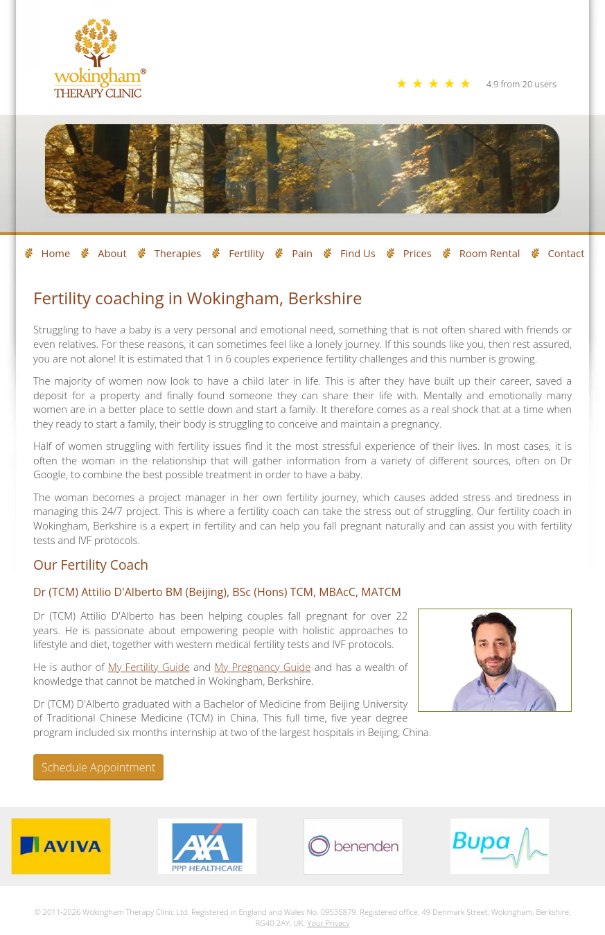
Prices (417, 253)
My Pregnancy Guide (263, 667)
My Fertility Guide (149, 667)
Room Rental (489, 253)
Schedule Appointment (98, 767)
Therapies (178, 253)
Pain (302, 253)
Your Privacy (328, 923)
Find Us (358, 253)
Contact (566, 253)
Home (56, 253)
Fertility (246, 253)
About (112, 253)
